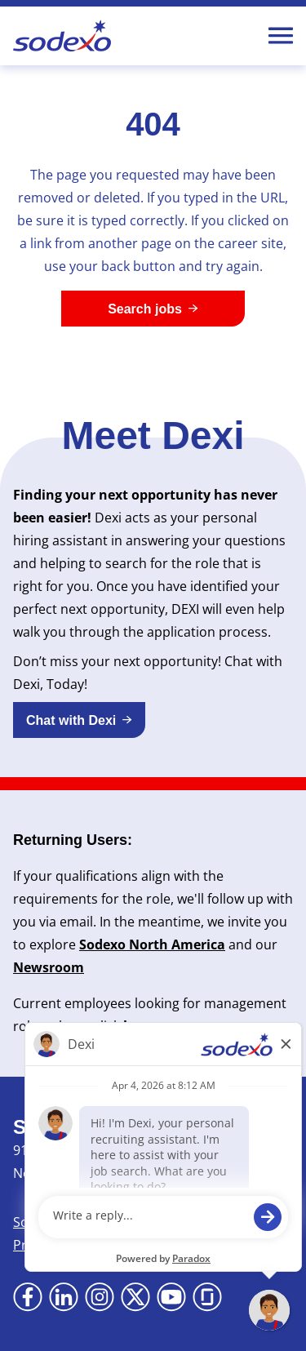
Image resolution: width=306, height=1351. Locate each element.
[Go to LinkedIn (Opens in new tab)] (63, 1297)
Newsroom (48, 967)
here (138, 1026)
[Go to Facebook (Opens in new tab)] (27, 1297)
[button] (79, 720)
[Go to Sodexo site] (62, 36)
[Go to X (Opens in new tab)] (135, 1297)
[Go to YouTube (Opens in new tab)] (171, 1297)
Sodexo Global (57, 1222)
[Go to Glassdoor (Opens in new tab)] (207, 1297)
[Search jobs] (153, 309)
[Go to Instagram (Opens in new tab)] (99, 1297)
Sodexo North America (152, 944)
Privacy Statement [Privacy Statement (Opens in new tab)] (69, 1245)
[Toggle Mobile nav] (280, 36)
